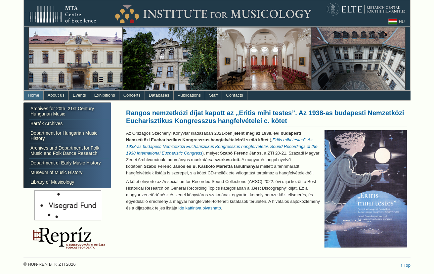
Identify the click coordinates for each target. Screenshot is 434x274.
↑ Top (405, 265)
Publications (189, 95)
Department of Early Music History (65, 162)
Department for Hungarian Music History (63, 135)
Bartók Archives (46, 123)
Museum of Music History (56, 172)
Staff (213, 95)
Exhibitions (104, 95)
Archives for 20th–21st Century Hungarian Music (62, 111)
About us (56, 95)
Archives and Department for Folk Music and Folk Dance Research (65, 150)
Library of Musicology (52, 182)
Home (33, 95)
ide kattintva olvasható (199, 208)
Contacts (234, 95)
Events (79, 95)
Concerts (132, 95)
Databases (159, 95)
